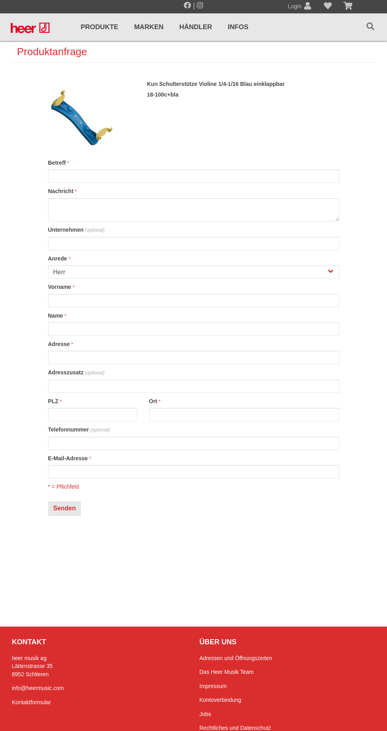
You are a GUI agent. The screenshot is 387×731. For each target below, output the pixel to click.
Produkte (99, 27)
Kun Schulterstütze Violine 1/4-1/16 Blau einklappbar (215, 84)
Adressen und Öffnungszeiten (236, 658)
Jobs (205, 714)
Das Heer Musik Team (227, 672)
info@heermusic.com (38, 688)
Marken (149, 27)
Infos (238, 27)
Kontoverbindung (220, 700)
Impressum (213, 686)
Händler (195, 27)
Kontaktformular (31, 702)
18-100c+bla (162, 94)
